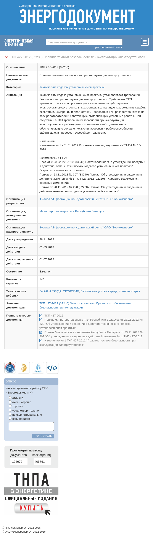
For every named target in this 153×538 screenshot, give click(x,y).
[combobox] (84, 42)
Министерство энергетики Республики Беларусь (71, 211)
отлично (16, 398)
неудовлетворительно (25, 414)
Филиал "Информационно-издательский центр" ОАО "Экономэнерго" (86, 199)
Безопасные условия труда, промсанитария (110, 291)
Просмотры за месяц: (26, 450)
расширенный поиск (108, 47)
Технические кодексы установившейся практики (71, 87)
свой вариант (19, 418)
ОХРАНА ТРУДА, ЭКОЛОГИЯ (59, 291)
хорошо (16, 406)
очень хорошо (20, 402)
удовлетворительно (24, 410)
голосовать (43, 436)
